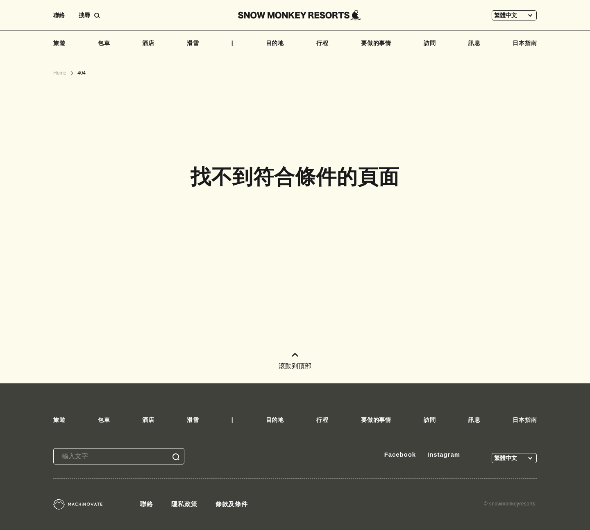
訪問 (430, 43)
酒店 (148, 43)
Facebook (400, 454)
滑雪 (193, 43)
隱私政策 (184, 504)
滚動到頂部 (295, 361)
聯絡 (59, 15)
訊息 (474, 43)
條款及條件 (232, 504)
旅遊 (59, 43)
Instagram (443, 454)
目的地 (275, 43)
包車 (104, 43)
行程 (322, 43)
